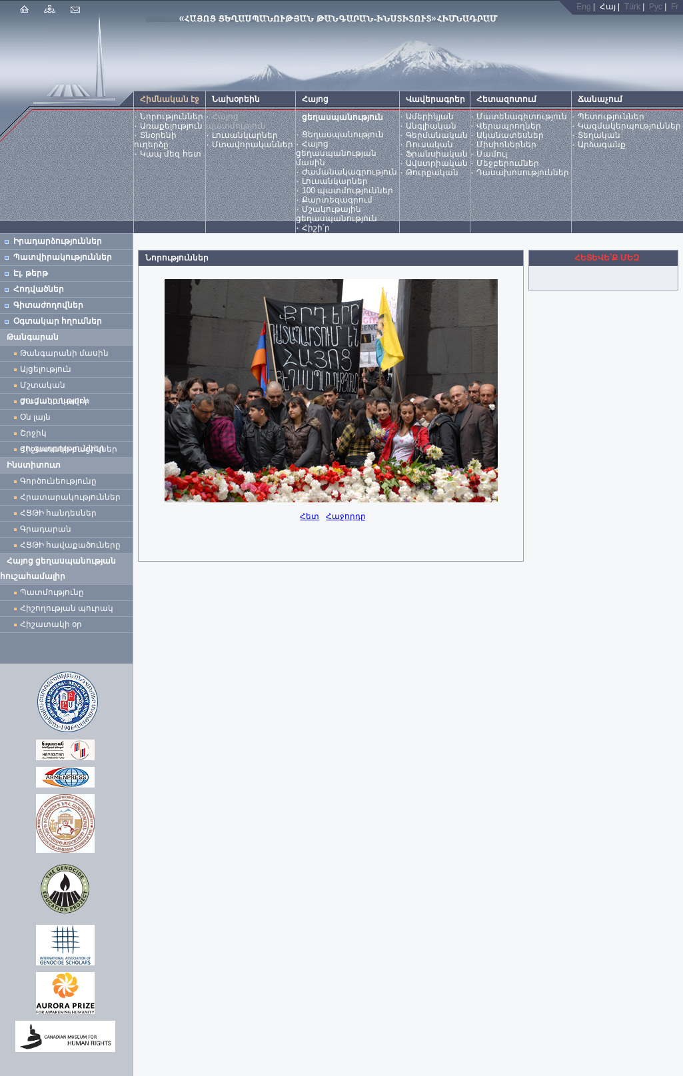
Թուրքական (432, 172)
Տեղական (599, 135)
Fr (674, 6)
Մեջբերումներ (507, 163)
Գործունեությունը (58, 481)
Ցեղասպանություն (343, 134)
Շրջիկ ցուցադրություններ (64, 434)
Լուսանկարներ (245, 135)
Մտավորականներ (252, 144)
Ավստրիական (437, 163)
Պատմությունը (52, 592)
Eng (583, 6)
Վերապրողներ (508, 126)
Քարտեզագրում (337, 200)
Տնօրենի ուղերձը (155, 140)
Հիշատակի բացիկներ (71, 449)
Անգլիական (431, 126)
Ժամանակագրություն (349, 172)
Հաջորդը (346, 516)
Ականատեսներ (510, 135)
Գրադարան (45, 529)
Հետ (309, 516)
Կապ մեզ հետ (170, 154)
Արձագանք (602, 144)
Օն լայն (37, 417)
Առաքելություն (171, 126)
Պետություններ (611, 116)
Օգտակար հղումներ (57, 321)
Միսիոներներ (506, 144)
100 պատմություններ (347, 190)
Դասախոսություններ (522, 172)
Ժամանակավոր (55, 401)
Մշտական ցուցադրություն (54, 386)
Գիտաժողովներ (48, 305)
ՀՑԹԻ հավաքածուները (70, 545)
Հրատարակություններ (70, 497)
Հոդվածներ (38, 289)
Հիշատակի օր (51, 624)
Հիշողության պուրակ (66, 608)
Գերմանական (437, 135)
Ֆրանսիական (437, 154)
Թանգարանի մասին (64, 353)
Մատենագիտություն (521, 116)
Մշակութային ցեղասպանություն (336, 214)
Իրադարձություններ (57, 241)
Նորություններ (171, 116)
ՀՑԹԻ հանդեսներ (60, 513)
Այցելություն (45, 369)
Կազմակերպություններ (629, 126)
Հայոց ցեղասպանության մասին (336, 153)
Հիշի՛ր (316, 228)
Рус (655, 6)
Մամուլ (491, 154)
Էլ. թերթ (30, 273)
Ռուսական (429, 144)
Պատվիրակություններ (62, 257)
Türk (632, 6)
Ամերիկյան (430, 116)
